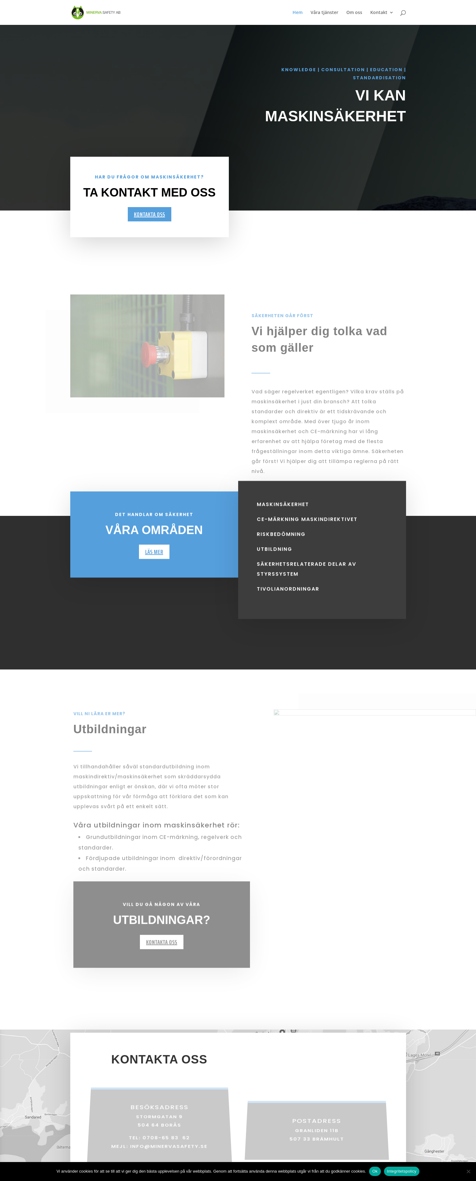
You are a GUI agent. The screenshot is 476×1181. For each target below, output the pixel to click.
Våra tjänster (324, 12)
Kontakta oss (149, 214)
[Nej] (468, 1171)
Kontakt (378, 12)
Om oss (354, 12)
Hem (298, 12)
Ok (374, 1171)
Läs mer (154, 562)
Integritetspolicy (402, 1171)
